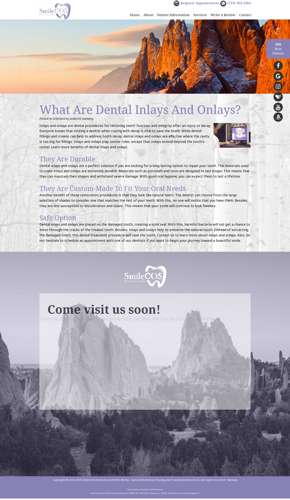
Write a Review (223, 15)
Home (135, 15)
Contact (245, 15)
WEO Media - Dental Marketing (134, 481)
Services (200, 15)
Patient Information (173, 15)
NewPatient (278, 48)
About (149, 15)
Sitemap (232, 481)
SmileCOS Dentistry (95, 481)
